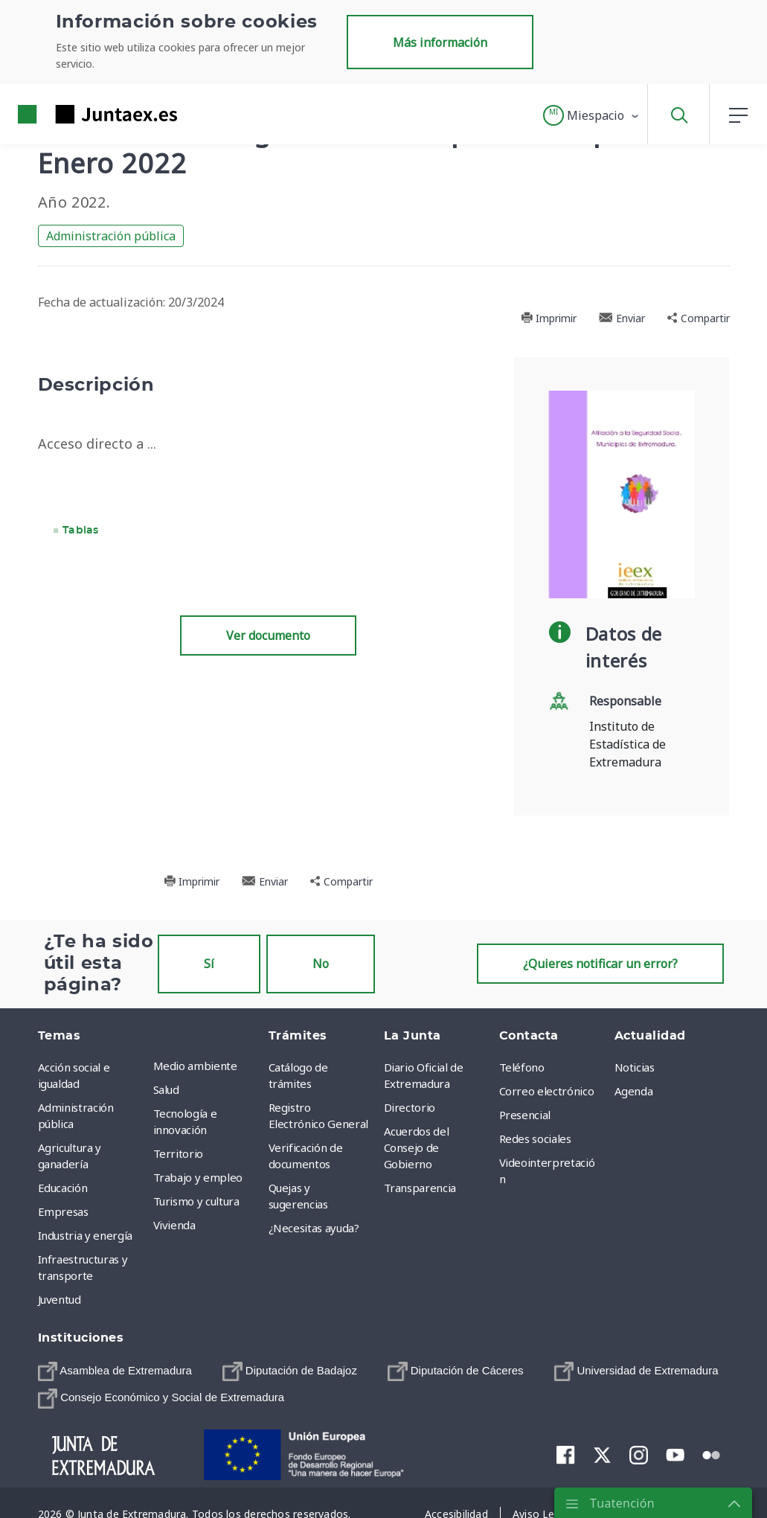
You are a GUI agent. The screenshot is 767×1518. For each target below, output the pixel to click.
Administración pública (111, 236)
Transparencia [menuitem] (420, 1187)
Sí (209, 963)
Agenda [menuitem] (633, 1090)
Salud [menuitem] (166, 1089)
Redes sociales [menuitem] (535, 1138)
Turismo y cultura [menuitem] (196, 1201)
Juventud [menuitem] (59, 1299)
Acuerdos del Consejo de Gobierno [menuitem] (416, 1147)
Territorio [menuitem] (178, 1153)
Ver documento (268, 635)
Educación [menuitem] (63, 1187)
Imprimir (549, 318)
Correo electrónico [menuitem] (546, 1090)
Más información (440, 42)
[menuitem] (115, 1372)
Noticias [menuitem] (634, 1067)
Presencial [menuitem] (525, 1114)
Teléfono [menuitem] (522, 1067)
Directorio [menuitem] (410, 1107)
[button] (591, 115)
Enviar (622, 318)
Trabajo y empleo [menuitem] (198, 1177)
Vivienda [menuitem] (174, 1224)
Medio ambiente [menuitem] (195, 1065)
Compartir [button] (698, 318)
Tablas (80, 530)
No (320, 963)
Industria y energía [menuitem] (85, 1235)
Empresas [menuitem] (63, 1211)
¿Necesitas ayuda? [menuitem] (314, 1227)
